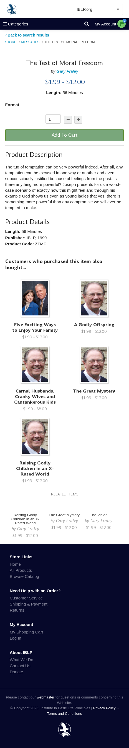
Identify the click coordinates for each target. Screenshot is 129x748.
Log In (15, 638)
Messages (30, 42)
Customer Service (26, 598)
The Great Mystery (94, 391)
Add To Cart (65, 135)
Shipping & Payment (28, 604)
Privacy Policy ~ (106, 708)
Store (10, 42)
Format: (13, 104)
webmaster (45, 697)
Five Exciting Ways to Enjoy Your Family (35, 327)
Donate (16, 671)
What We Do (21, 659)
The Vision (99, 515)
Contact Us (20, 665)
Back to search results (27, 35)
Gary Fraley (67, 71)
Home (15, 564)
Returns (17, 610)
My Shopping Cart (26, 632)
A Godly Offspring (94, 324)
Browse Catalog (24, 576)
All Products (21, 570)
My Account (105, 24)
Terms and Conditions (64, 713)
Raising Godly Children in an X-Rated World (35, 468)
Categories (14, 24)
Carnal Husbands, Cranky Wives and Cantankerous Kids (35, 396)
